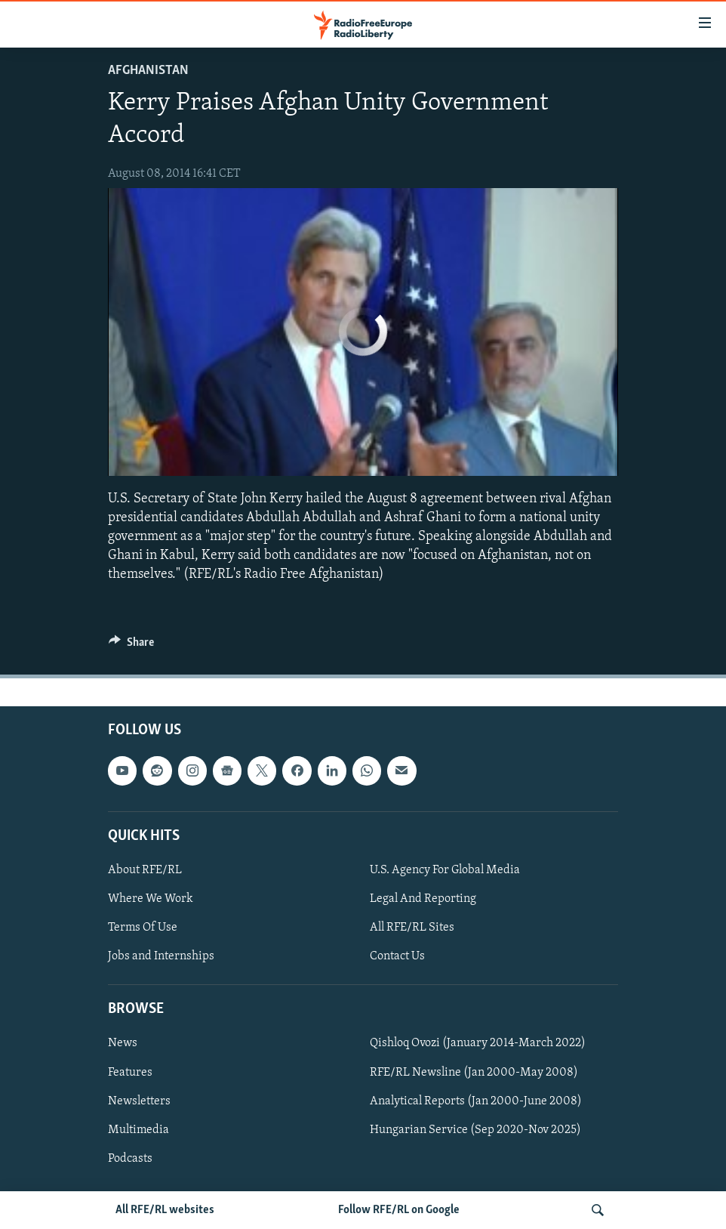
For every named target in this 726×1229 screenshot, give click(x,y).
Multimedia (138, 1129)
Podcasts (130, 1158)
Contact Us (397, 956)
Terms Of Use (142, 928)
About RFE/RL (145, 869)
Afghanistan (148, 70)
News (122, 1043)
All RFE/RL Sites (412, 928)
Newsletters (139, 1101)
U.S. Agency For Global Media (445, 869)
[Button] (131, 645)
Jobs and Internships (161, 956)
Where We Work (150, 899)
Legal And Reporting (423, 899)
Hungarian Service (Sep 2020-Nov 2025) (475, 1129)
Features (130, 1072)
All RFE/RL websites (164, 1210)
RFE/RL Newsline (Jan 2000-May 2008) (474, 1072)
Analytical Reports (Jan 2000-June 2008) (476, 1101)
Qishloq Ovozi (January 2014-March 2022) (478, 1043)
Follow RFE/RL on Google (399, 1210)
